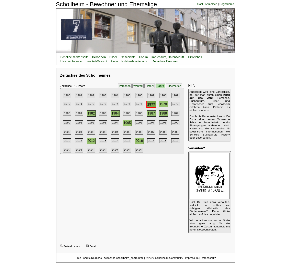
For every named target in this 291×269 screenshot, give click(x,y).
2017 (151, 140)
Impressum (192, 257)
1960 (67, 95)
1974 (115, 103)
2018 (163, 140)
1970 (67, 103)
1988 (163, 113)
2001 (79, 131)
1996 (139, 122)
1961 (79, 95)
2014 (115, 140)
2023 (103, 149)
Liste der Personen (71, 61)
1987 (151, 113)
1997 (151, 122)
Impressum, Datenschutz (167, 57)
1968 (163, 95)
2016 (139, 140)
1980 (67, 113)
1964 (115, 95)
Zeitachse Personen (165, 61)
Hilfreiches (195, 57)
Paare (114, 61)
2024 (115, 149)
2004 (115, 131)
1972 (91, 103)
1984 (115, 113)
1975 (127, 103)
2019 (175, 140)
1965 (127, 95)
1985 (127, 113)
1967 (151, 95)
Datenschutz (208, 257)
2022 (91, 149)
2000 (67, 131)
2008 (163, 131)
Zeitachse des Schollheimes (85, 75)
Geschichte (128, 57)
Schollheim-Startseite (74, 57)
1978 (163, 104)
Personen (99, 57)
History (149, 85)
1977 (151, 104)
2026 (139, 149)
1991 (79, 122)
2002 (91, 131)
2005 (127, 131)
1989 (175, 113)
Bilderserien (174, 85)
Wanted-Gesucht (97, 61)
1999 (175, 122)
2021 (79, 149)
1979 (175, 103)
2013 (103, 140)
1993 (103, 122)
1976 (139, 103)
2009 (175, 131)
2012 (91, 140)
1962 (91, 95)
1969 (175, 95)
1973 (103, 103)
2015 (127, 140)
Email (91, 246)
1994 (115, 122)
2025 (127, 149)
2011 (79, 140)
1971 (79, 103)
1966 (139, 95)
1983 (103, 113)
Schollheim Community (169, 257)
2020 (67, 149)
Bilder (113, 57)
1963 (103, 95)
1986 (139, 113)
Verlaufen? (196, 148)
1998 (163, 122)
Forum (143, 57)
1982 (91, 113)
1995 (127, 123)
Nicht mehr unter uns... (135, 61)
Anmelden (211, 4)
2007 (151, 131)
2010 (67, 140)
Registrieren (227, 4)
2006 (139, 131)
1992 (91, 122)
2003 (103, 131)
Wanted (138, 85)
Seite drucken (70, 246)
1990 (67, 122)
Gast (200, 4)
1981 (79, 113)
